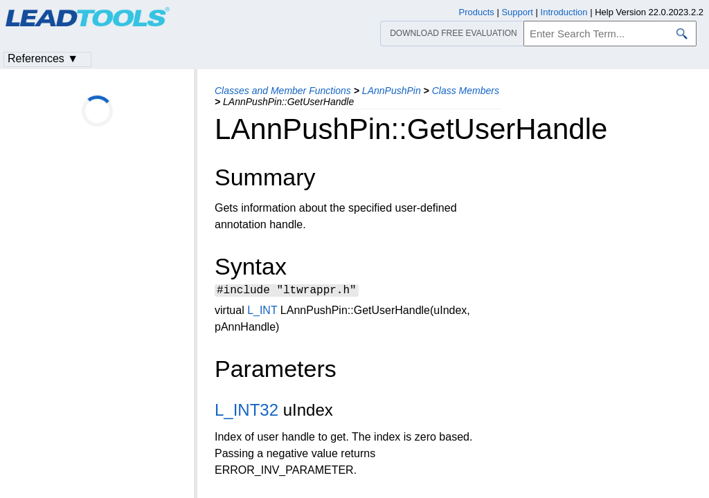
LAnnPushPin (391, 90)
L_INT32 (246, 412)
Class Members (465, 90)
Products (476, 12)
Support (517, 12)
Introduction (564, 12)
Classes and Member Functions (283, 90)
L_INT (262, 312)
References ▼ (43, 58)
